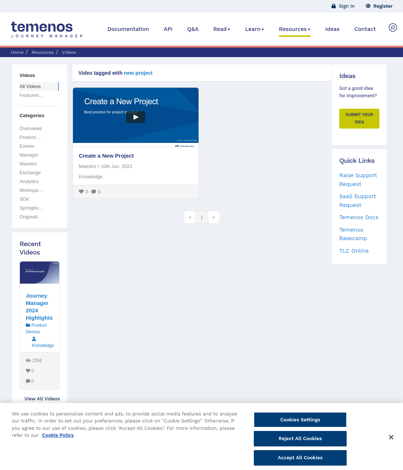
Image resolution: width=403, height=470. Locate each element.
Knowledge (90, 176)
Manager (29, 155)
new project (138, 73)
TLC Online (354, 251)
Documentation (128, 29)
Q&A (193, 29)
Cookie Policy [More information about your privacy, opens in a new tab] (58, 444)
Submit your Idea (359, 118)
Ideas (332, 29)
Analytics (29, 181)
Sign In (343, 6)
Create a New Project (106, 155)
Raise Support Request (358, 179)
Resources (295, 29)
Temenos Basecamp (353, 234)
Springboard (33, 208)
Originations (32, 217)
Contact (365, 29)
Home (17, 52)
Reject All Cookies (300, 447)
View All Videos (42, 398)
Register (379, 6)
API (168, 29)
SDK (24, 199)
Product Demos (36, 137)
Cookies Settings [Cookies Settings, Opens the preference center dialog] (300, 428)
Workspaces (33, 190)
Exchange (30, 172)
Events (27, 146)
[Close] (391, 446)
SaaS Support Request (357, 200)
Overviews (31, 128)
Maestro (87, 166)
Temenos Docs (358, 217)
